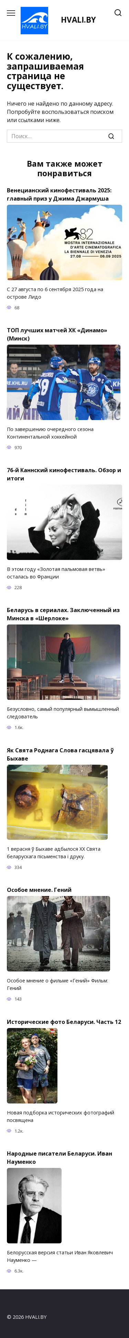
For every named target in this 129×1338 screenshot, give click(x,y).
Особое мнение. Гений (39, 890)
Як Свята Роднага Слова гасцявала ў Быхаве (60, 754)
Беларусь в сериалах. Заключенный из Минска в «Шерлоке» (63, 614)
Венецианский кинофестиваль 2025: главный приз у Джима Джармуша (59, 194)
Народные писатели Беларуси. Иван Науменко (59, 1158)
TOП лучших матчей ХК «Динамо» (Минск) (57, 334)
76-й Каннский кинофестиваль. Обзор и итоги (64, 474)
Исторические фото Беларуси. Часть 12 (64, 1021)
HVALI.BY (78, 19)
